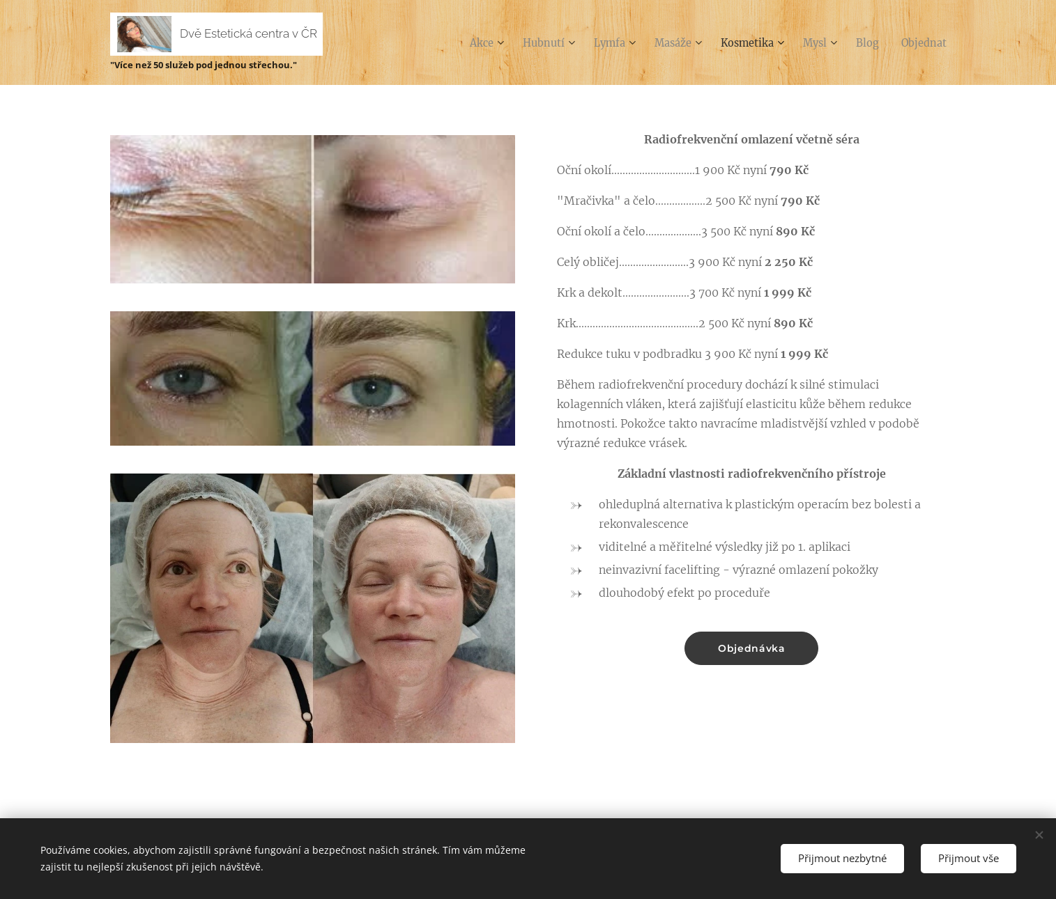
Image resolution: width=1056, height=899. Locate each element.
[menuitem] (458, 42)
